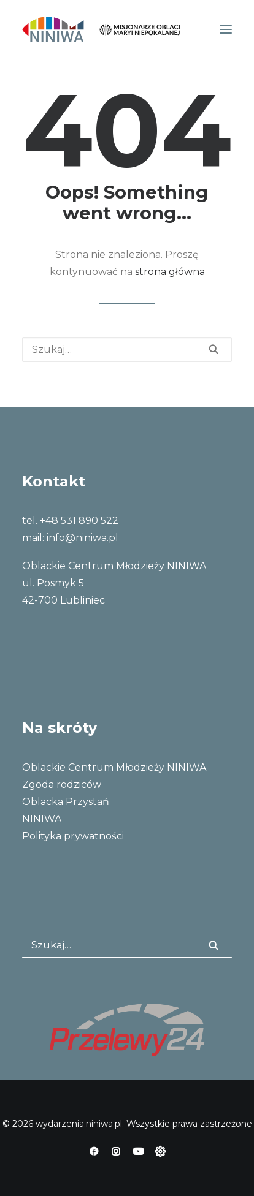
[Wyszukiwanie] (127, 349)
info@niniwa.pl (82, 537)
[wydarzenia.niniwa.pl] (101, 29)
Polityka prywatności (73, 836)
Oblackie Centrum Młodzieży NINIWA (114, 767)
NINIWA (41, 819)
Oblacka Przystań (65, 802)
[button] (226, 29)
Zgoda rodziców (61, 784)
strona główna (170, 272)
